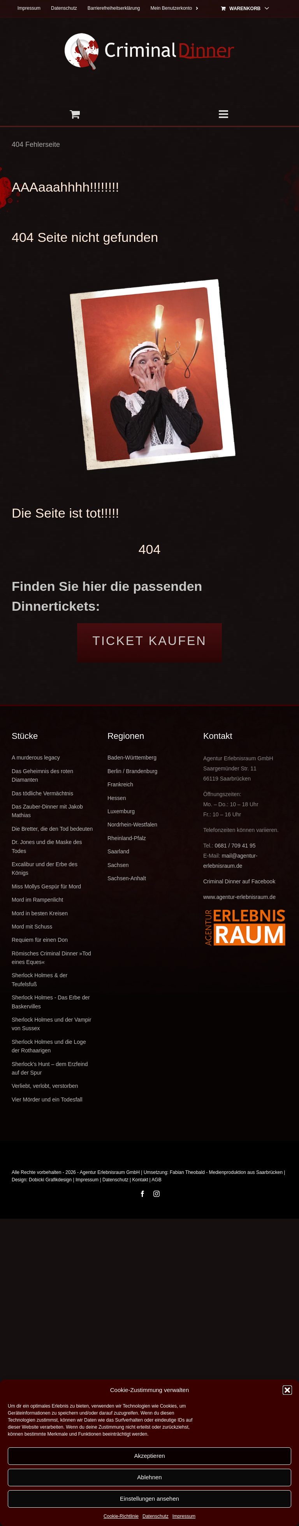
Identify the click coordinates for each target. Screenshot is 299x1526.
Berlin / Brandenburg (132, 771)
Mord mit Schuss (32, 926)
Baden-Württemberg (132, 757)
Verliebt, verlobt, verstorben (45, 1086)
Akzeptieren (149, 1455)
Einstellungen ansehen (149, 1498)
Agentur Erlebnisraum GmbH (110, 1172)
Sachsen (117, 865)
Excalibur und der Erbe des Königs (44, 868)
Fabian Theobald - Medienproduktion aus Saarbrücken (226, 1172)
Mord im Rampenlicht (37, 900)
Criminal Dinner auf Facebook (239, 881)
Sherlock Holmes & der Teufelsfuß (39, 979)
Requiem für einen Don (40, 940)
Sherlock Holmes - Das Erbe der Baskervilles (51, 1001)
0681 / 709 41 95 (235, 845)
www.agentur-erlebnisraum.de (239, 897)
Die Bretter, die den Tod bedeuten (52, 829)
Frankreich (120, 784)
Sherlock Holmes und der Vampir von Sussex (51, 1024)
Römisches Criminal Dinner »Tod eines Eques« (51, 957)
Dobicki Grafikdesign (50, 1179)
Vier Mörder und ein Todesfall (47, 1099)
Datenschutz (155, 1516)
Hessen (116, 798)
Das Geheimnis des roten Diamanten (42, 775)
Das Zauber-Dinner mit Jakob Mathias (47, 811)
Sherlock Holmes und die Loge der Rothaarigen (49, 1046)
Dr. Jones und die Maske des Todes (47, 846)
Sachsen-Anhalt (126, 878)
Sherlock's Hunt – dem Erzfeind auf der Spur (50, 1068)
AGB (156, 1179)
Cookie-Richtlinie (121, 1516)
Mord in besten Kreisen (40, 913)
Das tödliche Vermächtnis (42, 793)
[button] (287, 1390)
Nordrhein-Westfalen (132, 824)
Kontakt (140, 1179)
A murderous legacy (36, 757)
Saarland (118, 851)
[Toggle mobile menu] (224, 114)
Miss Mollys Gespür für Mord (46, 886)
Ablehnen (149, 1477)
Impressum (183, 1516)
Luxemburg (121, 811)
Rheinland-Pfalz (126, 838)
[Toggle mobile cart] (75, 114)
